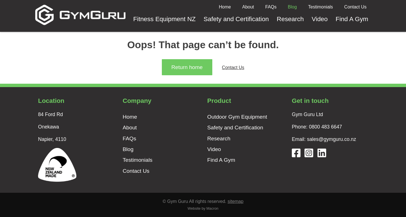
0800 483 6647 (325, 127)
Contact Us (355, 7)
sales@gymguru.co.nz (331, 139)
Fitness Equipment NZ (164, 19)
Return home (187, 67)
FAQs (271, 7)
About (248, 7)
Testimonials (320, 7)
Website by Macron (202, 208)
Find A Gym (352, 19)
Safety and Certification (236, 19)
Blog (292, 7)
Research (290, 19)
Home (225, 7)
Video (320, 19)
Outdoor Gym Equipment (237, 117)
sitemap (235, 201)
